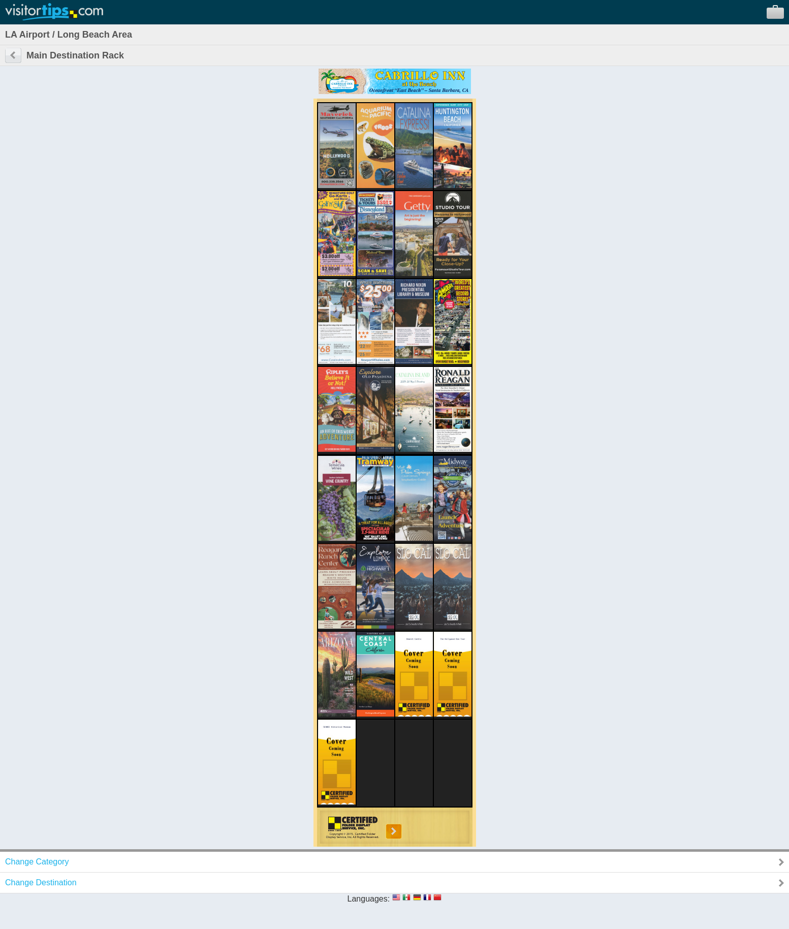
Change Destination (41, 882)
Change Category (37, 861)
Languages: (369, 898)
